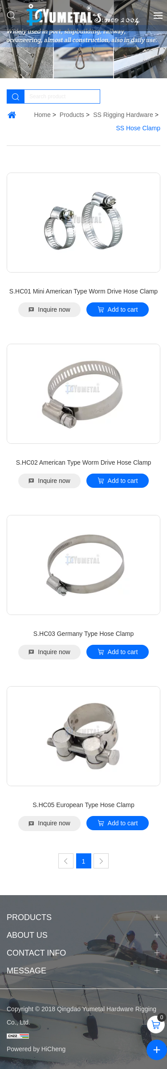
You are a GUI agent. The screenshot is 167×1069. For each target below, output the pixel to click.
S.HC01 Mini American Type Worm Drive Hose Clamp (83, 291)
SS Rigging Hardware (123, 114)
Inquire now (54, 309)
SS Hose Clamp (138, 128)
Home (42, 114)
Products (72, 114)
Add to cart (123, 309)
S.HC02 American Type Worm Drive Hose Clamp (83, 462)
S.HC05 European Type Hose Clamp (83, 804)
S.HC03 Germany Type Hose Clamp (83, 633)
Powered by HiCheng (36, 1049)
